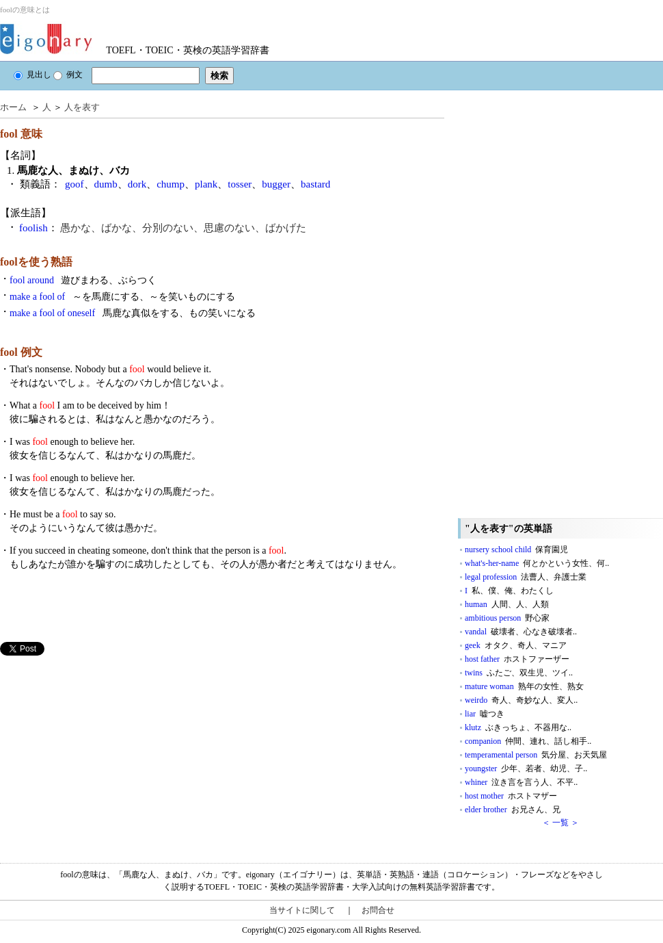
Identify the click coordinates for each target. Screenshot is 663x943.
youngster (526, 768)
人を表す (82, 107)
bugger (276, 184)
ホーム (13, 107)
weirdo (521, 700)
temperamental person (536, 755)
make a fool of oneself (133, 313)
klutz (518, 727)
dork (137, 184)
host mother (511, 796)
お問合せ (378, 910)
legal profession (525, 577)
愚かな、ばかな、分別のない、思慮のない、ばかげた (183, 227)
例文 (68, 74)
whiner (521, 782)
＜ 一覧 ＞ (560, 822)
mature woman (524, 686)
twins (519, 672)
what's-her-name (537, 563)
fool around (83, 280)
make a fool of (122, 297)
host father (517, 659)
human (507, 604)
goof (74, 184)
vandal (521, 631)
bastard (315, 184)
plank (206, 184)
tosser (240, 184)
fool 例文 (21, 352)
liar (484, 714)
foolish (33, 227)
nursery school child (516, 549)
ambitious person (507, 618)
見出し (32, 74)
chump (171, 184)
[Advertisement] (102, 751)
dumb (106, 184)
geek (516, 645)
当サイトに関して (302, 910)
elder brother (512, 809)
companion (528, 741)
